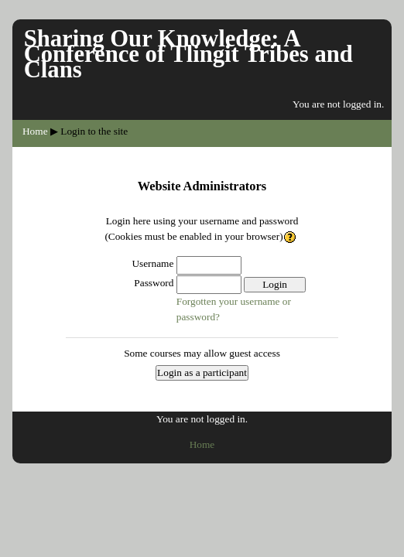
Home (35, 131)
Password (153, 283)
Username (152, 263)
